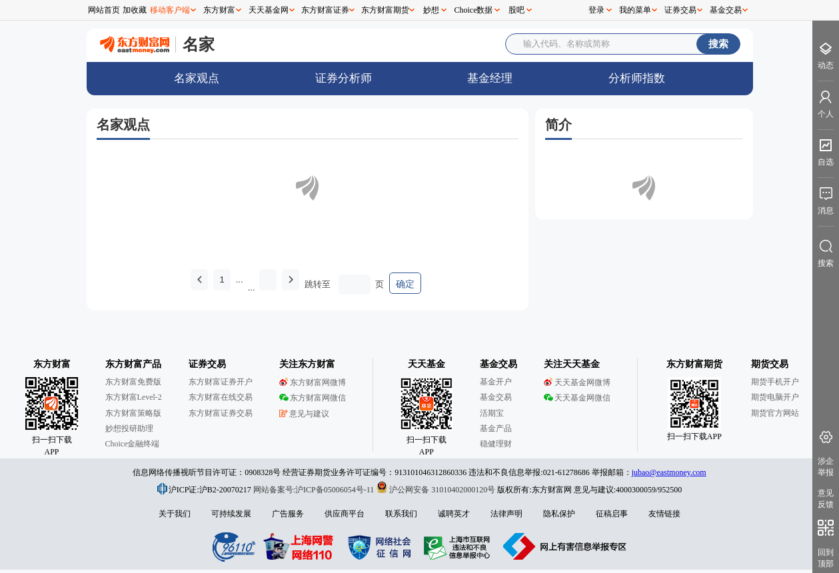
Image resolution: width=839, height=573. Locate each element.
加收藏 (135, 10)
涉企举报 (826, 466)
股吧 (516, 10)
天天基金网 (269, 10)
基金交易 (726, 10)
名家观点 (196, 78)
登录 (596, 10)
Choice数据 (473, 10)
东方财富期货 (385, 10)
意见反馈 (826, 498)
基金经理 (489, 78)
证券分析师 (343, 78)
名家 (199, 44)
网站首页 (104, 10)
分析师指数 (636, 78)
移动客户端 (170, 10)
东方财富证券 (325, 10)
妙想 (431, 10)
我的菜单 (635, 10)
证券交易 (680, 10)
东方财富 (219, 10)
